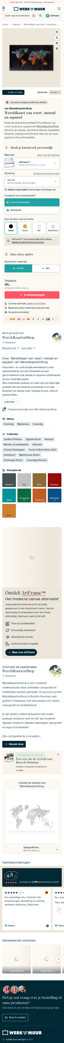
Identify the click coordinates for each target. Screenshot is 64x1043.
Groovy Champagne (14, 449)
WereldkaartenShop (20, 108)
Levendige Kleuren (37, 460)
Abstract (49, 439)
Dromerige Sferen (13, 460)
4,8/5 (16, 2)
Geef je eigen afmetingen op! (30, 189)
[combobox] (16, 16)
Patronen (37, 444)
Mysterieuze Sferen (29, 455)
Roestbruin (9, 455)
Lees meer (28, 348)
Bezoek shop (10, 348)
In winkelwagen (32, 295)
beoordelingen (17, 1039)
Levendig (38, 424)
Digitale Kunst (33, 439)
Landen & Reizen (13, 439)
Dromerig (9, 424)
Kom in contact (15, 1017)
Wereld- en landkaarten (16, 444)
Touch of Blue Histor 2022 (42, 449)
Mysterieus (23, 424)
